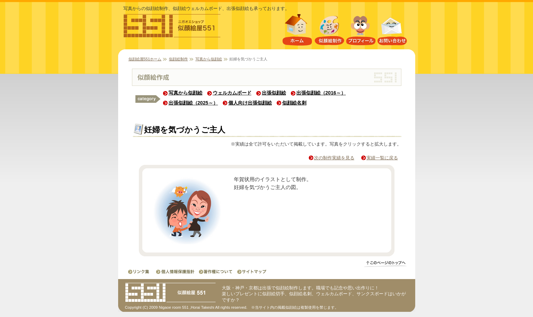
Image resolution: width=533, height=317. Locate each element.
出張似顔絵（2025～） (193, 103)
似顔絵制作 (329, 31)
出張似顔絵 (274, 93)
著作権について (215, 272)
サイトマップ (249, 272)
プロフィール (361, 31)
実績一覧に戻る (382, 157)
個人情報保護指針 (176, 272)
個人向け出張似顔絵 (250, 103)
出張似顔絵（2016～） (321, 93)
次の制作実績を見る (334, 157)
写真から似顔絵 (209, 59)
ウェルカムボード (232, 93)
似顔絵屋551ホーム (297, 31)
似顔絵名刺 (294, 103)
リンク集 (139, 272)
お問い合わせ (392, 31)
